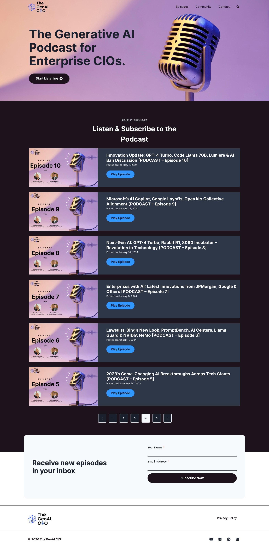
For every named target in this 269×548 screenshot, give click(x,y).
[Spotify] (228, 539)
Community (204, 6)
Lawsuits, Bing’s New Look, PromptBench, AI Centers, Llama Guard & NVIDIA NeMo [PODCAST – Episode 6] (166, 333)
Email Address (158, 461)
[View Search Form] (238, 7)
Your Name (156, 447)
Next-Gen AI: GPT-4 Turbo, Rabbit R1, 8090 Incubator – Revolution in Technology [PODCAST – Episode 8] (161, 245)
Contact (224, 6)
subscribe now (192, 478)
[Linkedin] (220, 539)
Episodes (182, 6)
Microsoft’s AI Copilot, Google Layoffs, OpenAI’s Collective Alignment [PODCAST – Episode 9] (165, 201)
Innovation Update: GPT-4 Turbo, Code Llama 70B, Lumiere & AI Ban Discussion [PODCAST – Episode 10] (170, 158)
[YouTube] (211, 539)
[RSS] (237, 539)
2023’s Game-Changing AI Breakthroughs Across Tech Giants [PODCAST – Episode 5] (168, 376)
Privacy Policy (227, 518)
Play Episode (122, 175)
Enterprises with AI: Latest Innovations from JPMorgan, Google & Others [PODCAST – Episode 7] (171, 289)
